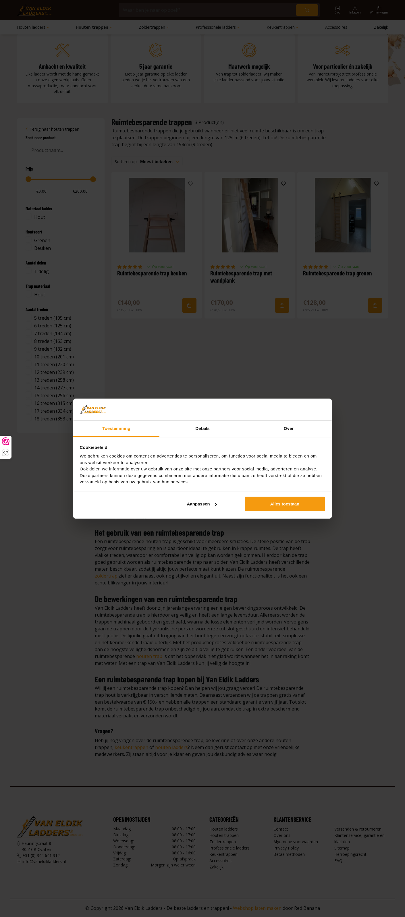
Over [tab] (289, 428)
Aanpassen (202, 503)
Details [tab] (202, 428)
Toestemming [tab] (116, 428)
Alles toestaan (285, 503)
